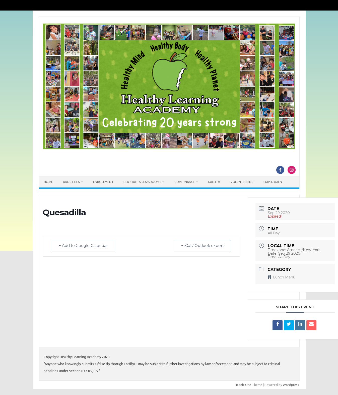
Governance (184, 181)
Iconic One (243, 384)
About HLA (71, 181)
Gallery (214, 181)
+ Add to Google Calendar (83, 245)
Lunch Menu (281, 277)
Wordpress (291, 384)
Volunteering (242, 181)
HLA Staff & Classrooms (142, 181)
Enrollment (103, 181)
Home (48, 181)
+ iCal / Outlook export (202, 245)
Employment (273, 181)
